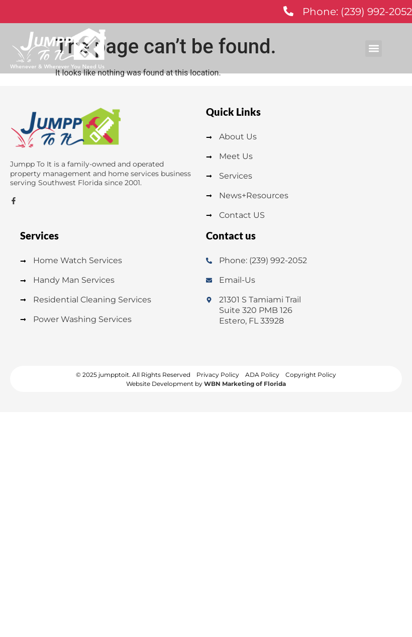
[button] (373, 48)
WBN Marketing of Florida (245, 383)
